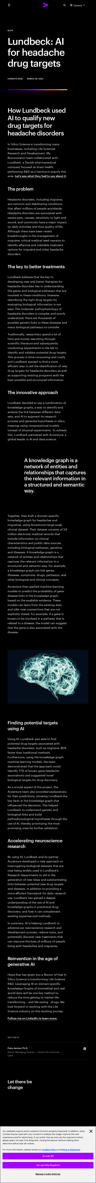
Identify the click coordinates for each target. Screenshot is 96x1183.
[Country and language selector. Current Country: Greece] (78, 5)
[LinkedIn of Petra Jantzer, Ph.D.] (84, 1049)
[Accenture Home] (46, 5)
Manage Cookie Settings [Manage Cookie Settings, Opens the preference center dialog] (48, 1174)
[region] (48, 1154)
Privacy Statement (71, 1150)
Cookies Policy (49, 1150)
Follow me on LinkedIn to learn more (32, 1018)
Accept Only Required (48, 1165)
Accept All (48, 1156)
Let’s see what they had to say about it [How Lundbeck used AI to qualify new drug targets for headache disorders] (40, 176)
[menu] (9, 5)
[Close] (90, 1131)
